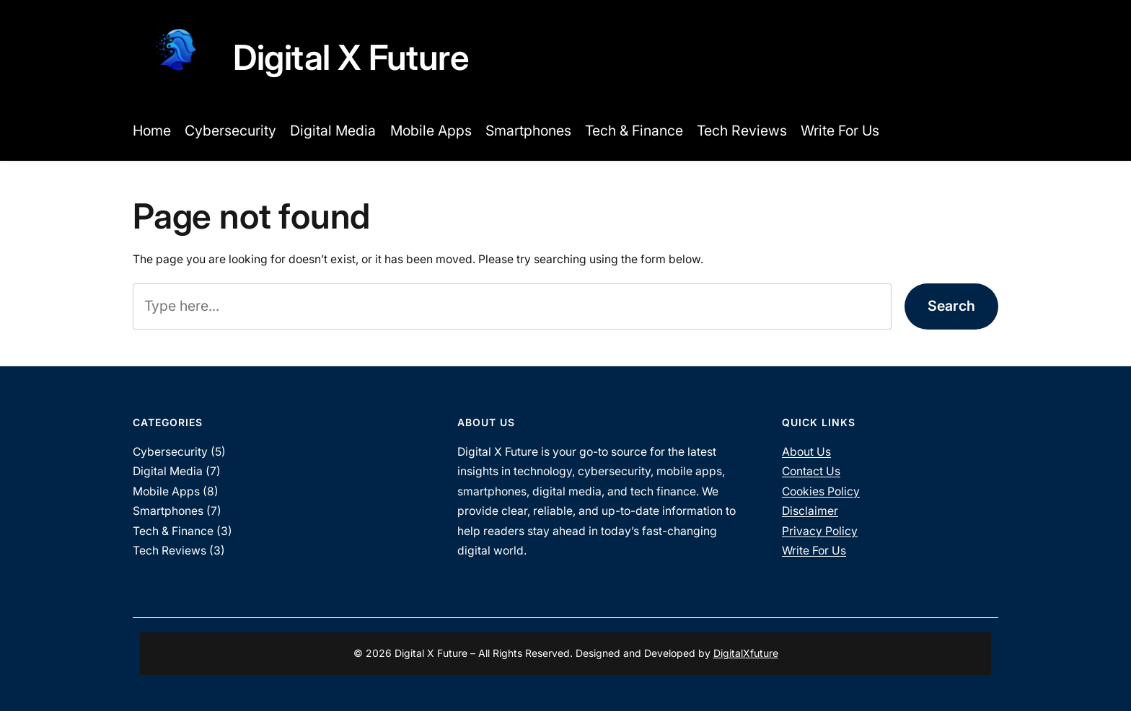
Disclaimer (810, 511)
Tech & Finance (173, 531)
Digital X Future (351, 57)
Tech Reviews (169, 550)
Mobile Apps (166, 491)
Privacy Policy (820, 531)
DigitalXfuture (745, 653)
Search (951, 305)
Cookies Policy (821, 491)
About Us (806, 452)
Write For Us (814, 550)
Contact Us (811, 471)
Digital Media (168, 471)
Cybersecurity (170, 452)
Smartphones (168, 511)
